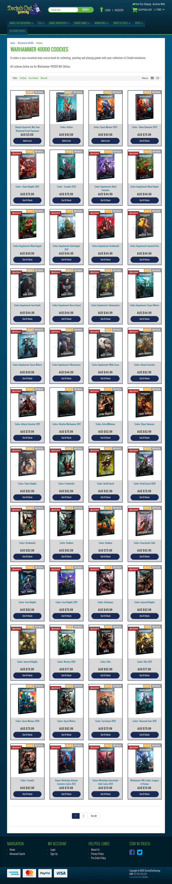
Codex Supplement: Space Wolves (144, 305)
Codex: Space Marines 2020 (27, 721)
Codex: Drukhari (66, 543)
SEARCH (85, 9)
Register (119, 10)
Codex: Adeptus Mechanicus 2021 (66, 424)
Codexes (39, 43)
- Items (146, 10)
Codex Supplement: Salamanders (105, 305)
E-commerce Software (136, 877)
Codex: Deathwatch (27, 543)
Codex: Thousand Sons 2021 (144, 721)
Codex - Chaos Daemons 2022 (144, 127)
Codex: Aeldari (66, 127)
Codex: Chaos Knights (27, 483)
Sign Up (54, 854)
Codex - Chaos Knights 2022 (27, 186)
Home (12, 43)
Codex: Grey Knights (27, 602)
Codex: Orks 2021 (144, 661)
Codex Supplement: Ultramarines (66, 364)
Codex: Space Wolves (66, 721)
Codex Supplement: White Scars (105, 364)
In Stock (23, 78)
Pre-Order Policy (98, 858)
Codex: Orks (105, 661)
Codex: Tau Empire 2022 (105, 721)
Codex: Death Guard (105, 483)
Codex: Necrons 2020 (66, 661)
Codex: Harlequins (105, 602)
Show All (43, 78)
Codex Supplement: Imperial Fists (144, 246)
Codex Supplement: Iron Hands (27, 305)
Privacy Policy (97, 854)
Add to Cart (27, 140)
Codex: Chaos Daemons (145, 424)
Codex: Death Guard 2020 (145, 483)
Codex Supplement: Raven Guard (66, 305)
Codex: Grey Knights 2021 (66, 602)
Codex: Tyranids (27, 780)
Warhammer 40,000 (25, 43)
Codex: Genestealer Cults (144, 543)
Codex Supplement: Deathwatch (105, 246)
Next (94, 816)
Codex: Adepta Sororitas (144, 364)
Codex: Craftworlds (66, 483)
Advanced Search (17, 854)
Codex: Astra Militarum (105, 424)
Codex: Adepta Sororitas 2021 (27, 424)
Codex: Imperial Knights (144, 602)
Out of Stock (33, 78)
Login (107, 10)
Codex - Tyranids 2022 (66, 186)
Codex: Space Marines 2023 (105, 127)
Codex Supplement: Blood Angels (144, 186)
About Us (95, 850)
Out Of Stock (144, 140)
